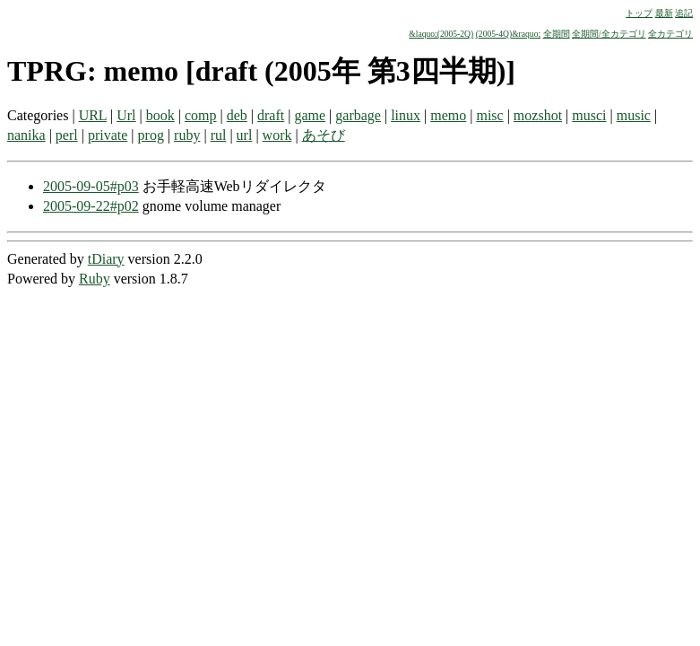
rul (219, 135)
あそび (323, 135)
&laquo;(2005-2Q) (441, 34)
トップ (639, 13)
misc (489, 115)
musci (589, 115)
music (634, 115)
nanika (26, 135)
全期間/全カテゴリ (609, 34)
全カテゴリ (670, 34)
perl (67, 135)
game (309, 115)
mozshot (538, 115)
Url (126, 115)
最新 (664, 13)
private (107, 135)
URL (93, 115)
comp (201, 115)
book (160, 115)
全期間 (556, 34)
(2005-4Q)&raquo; (508, 34)
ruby (187, 135)
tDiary (106, 258)
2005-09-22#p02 (91, 206)
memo (448, 115)
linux (405, 115)
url (245, 135)
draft (270, 115)
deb (237, 115)
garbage (358, 115)
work (277, 135)
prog (151, 135)
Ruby (94, 278)
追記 (684, 13)
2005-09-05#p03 (91, 186)
